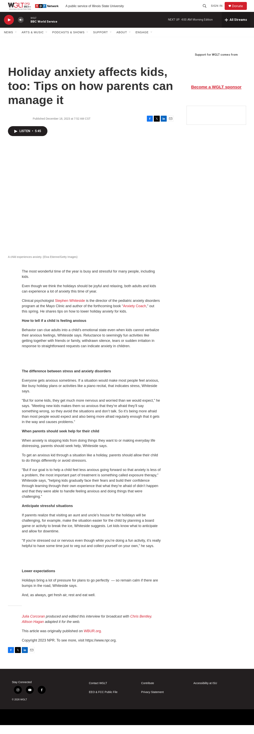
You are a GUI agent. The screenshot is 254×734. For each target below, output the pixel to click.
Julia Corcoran (33, 625)
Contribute (147, 692)
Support (100, 41)
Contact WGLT (98, 692)
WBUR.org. (93, 640)
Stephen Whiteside (70, 310)
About (121, 41)
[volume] (20, 28)
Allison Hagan (33, 631)
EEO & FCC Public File (103, 701)
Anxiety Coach (134, 315)
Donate (240, 10)
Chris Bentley (140, 625)
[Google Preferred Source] (216, 124)
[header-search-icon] (206, 10)
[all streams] (236, 29)
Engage (142, 41)
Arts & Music (33, 41)
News (8, 41)
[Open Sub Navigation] (16, 41)
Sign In (218, 10)
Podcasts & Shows (68, 41)
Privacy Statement (152, 701)
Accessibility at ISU (205, 692)
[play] (9, 29)
